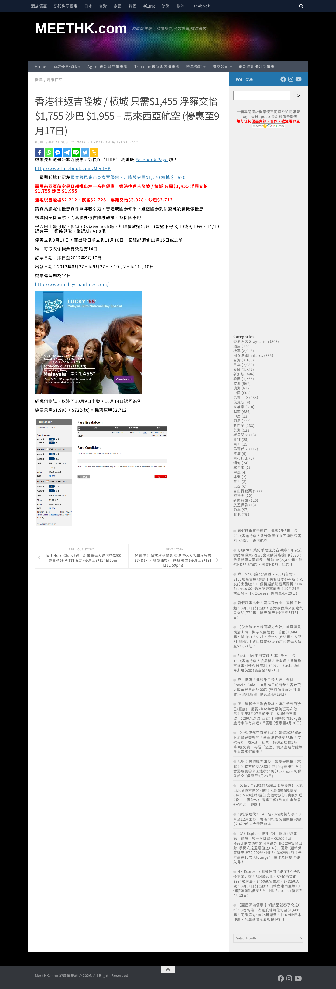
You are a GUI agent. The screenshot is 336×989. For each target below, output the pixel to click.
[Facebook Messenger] (58, 152)
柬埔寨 (239, 406)
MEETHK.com (81, 28)
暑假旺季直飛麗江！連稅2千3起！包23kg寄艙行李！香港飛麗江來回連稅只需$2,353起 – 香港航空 (267, 535)
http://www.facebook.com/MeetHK (73, 168)
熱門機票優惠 (66, 6)
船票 (237, 509)
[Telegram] (67, 152)
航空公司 (220, 66)
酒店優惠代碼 (65, 66)
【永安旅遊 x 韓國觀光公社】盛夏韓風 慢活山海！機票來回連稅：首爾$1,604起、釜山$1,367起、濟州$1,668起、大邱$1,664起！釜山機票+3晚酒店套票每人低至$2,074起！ (267, 636)
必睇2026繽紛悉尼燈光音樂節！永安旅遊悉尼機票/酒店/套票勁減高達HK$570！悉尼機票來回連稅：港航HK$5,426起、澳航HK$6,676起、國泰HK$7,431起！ (268, 557)
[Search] (298, 95)
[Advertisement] (268, 226)
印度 (237, 416)
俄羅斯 (239, 402)
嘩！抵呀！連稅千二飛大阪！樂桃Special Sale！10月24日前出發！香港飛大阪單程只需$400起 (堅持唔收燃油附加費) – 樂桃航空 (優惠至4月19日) (267, 686)
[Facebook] (39, 152)
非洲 (237, 476)
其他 (237, 514)
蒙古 (237, 481)
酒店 (237, 345)
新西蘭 (239, 425)
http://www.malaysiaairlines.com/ (72, 284)
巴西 (237, 486)
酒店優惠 (39, 6)
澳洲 (166, 6)
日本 (88, 6)
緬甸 (237, 462)
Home (40, 66)
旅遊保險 (240, 504)
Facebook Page (152, 159)
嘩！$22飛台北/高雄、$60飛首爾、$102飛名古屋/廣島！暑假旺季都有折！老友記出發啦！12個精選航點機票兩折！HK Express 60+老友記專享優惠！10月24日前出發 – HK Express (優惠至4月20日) (268, 583)
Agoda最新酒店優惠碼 (108, 66)
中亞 (237, 472)
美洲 (237, 430)
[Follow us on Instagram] (291, 79)
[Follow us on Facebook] (283, 79)
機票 (39, 79)
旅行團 (239, 495)
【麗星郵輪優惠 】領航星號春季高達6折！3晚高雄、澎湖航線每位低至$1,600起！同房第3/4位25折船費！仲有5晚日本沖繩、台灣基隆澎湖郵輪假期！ (267, 912)
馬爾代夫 (240, 448)
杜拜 (237, 439)
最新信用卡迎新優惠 (257, 66)
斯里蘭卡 (240, 434)
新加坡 (149, 6)
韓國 (132, 6)
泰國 (118, 6)
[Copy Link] (94, 152)
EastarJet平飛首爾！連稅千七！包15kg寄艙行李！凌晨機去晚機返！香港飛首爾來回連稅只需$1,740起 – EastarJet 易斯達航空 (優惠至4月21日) (267, 662)
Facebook (200, 6)
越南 (237, 411)
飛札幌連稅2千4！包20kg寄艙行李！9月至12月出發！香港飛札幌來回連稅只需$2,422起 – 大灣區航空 (267, 818)
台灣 (103, 6)
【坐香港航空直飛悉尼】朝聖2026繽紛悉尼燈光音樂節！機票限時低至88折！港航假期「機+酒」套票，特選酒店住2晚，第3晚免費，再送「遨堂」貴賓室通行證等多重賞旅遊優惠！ (268, 742)
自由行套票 (242, 490)
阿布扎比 (240, 458)
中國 (237, 392)
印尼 (237, 420)
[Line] (76, 152)
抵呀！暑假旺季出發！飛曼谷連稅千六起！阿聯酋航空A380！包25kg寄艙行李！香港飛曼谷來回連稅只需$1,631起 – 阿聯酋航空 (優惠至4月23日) (268, 768)
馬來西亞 (55, 79)
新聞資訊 (240, 500)
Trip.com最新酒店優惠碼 (156, 66)
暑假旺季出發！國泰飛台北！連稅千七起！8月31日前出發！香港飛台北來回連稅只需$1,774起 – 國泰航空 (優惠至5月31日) (268, 610)
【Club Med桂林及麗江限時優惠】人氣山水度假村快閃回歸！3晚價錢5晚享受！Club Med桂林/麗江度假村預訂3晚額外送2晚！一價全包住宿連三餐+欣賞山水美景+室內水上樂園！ (268, 795)
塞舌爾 (239, 467)
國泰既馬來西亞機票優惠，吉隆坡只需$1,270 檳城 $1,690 (128, 177)
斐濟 (237, 453)
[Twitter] (85, 152)
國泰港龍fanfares (248, 355)
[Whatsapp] (49, 152)
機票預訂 (194, 66)
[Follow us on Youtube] (298, 79)
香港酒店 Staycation (251, 341)
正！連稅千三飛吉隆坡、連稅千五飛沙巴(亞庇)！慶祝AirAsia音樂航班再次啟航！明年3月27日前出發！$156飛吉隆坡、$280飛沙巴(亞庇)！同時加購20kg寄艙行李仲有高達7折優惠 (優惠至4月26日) (267, 713)
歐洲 (181, 6)
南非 (237, 444)
